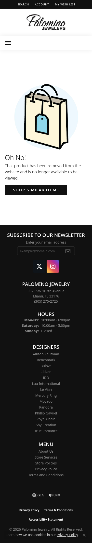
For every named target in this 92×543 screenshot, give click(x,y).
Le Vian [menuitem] (46, 389)
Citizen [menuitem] (45, 371)
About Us (46, 451)
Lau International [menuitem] (46, 383)
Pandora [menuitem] (46, 407)
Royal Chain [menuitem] (46, 419)
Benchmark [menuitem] (46, 360)
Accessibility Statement (46, 519)
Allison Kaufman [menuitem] (46, 354)
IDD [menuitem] (46, 377)
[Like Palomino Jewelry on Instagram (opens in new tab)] (53, 266)
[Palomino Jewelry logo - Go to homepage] (46, 22)
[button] (22, 4)
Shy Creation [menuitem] (46, 425)
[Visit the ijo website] (54, 495)
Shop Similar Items (36, 190)
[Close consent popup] (84, 535)
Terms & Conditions (58, 510)
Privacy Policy (46, 469)
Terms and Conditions (46, 475)
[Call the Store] (46, 301)
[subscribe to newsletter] (68, 251)
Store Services (46, 457)
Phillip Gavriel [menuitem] (46, 413)
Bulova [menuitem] (46, 365)
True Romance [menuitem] (45, 430)
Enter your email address (46, 242)
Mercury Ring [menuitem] (46, 395)
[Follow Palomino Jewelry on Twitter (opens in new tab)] (39, 266)
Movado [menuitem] (46, 401)
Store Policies (46, 463)
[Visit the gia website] (38, 495)
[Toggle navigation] (8, 43)
